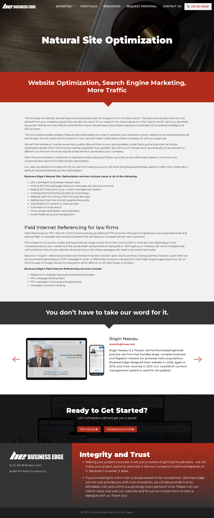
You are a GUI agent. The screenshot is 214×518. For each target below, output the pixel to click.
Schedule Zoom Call (120, 429)
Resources (112, 6)
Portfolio (88, 6)
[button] (16, 359)
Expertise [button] (64, 6)
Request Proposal (142, 6)
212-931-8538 (198, 6)
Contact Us (172, 6)
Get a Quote (89, 429)
